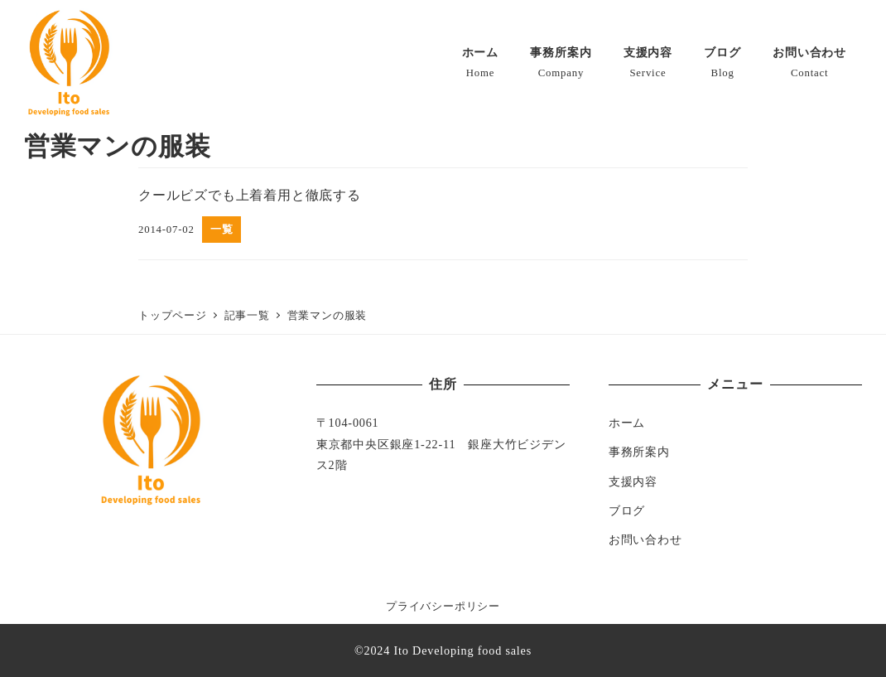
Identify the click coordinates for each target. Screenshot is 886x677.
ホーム (627, 422)
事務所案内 (639, 451)
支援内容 (633, 481)
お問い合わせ (645, 539)
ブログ (627, 510)
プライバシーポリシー (443, 606)
